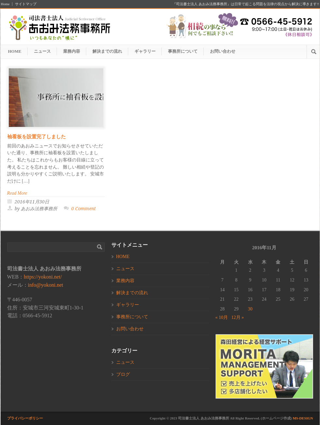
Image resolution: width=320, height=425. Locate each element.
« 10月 (222, 317)
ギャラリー (145, 51)
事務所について (183, 51)
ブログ (123, 374)
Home (5, 4)
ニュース (42, 51)
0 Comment (83, 208)
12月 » (237, 317)
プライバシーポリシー (25, 418)
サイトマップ (25, 4)
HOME (14, 51)
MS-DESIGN (303, 418)
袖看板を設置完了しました (36, 136)
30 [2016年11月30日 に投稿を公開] (250, 309)
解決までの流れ (107, 51)
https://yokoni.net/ (43, 277)
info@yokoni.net (45, 285)
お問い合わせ (222, 51)
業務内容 (71, 51)
